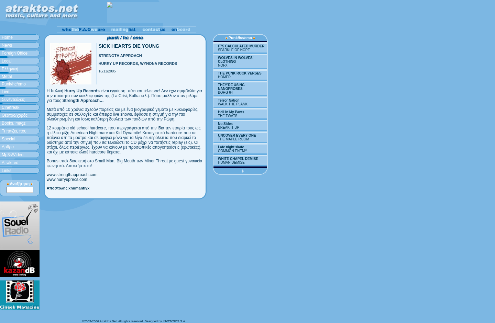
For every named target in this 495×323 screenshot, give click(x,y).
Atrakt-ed (10, 162)
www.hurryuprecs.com (67, 179)
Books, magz (13, 123)
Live (5, 91)
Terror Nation (229, 100)
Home (7, 37)
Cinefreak (10, 107)
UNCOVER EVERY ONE (237, 135)
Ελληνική (10, 69)
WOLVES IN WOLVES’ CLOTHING (235, 60)
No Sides (225, 124)
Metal (7, 76)
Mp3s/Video (12, 154)
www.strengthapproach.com (72, 174)
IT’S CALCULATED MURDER (241, 46)
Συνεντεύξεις (13, 99)
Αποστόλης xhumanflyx (68, 188)
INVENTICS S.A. (174, 321)
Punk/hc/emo (14, 84)
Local (7, 61)
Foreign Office (15, 53)
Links (6, 170)
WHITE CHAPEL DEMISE (238, 159)
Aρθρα (8, 147)
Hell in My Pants (231, 112)
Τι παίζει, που (14, 131)
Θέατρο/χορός (15, 115)
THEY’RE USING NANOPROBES (231, 87)
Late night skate (231, 147)
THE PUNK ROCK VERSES (240, 73)
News (7, 45)
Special (8, 139)
